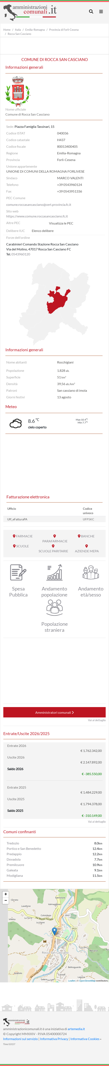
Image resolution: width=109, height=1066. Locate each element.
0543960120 (20, 254)
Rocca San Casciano (19, 33)
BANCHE (87, 536)
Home (7, 29)
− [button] (5, 901)
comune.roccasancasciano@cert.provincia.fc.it (38, 204)
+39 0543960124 (69, 185)
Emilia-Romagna (35, 29)
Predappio (14, 854)
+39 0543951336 (69, 191)
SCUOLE (22, 546)
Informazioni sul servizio (20, 1039)
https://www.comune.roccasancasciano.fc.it (37, 216)
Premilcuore (15, 865)
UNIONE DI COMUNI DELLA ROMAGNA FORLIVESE (45, 171)
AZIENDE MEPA (87, 551)
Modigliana (15, 875)
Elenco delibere (43, 231)
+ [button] (5, 895)
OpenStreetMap (87, 980)
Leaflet (71, 980)
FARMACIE (24, 536)
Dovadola (14, 859)
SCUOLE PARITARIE (53, 551)
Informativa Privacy (54, 1039)
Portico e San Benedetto (24, 848)
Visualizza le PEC (61, 223)
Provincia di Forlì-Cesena (64, 29)
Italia (18, 29)
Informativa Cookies (84, 1039)
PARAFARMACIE (54, 541)
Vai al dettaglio (97, 720)
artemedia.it (76, 1029)
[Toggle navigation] (91, 11)
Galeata (12, 870)
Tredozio (13, 843)
